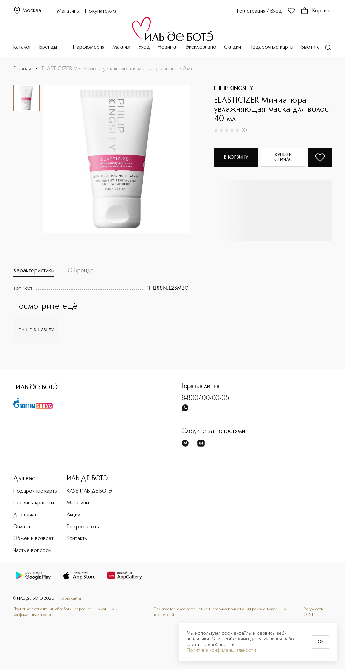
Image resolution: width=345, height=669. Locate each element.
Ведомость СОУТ (313, 612)
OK (321, 642)
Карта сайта (70, 598)
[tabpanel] (100, 288)
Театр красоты (83, 527)
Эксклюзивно (201, 47)
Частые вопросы (32, 550)
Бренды (48, 47)
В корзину (236, 157)
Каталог (22, 47)
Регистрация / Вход (259, 11)
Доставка (24, 515)
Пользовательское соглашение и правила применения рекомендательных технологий (220, 612)
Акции (73, 515)
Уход (144, 47)
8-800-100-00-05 (205, 398)
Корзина (316, 11)
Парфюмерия (88, 47)
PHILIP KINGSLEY (233, 88)
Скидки (232, 47)
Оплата (21, 527)
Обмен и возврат (33, 538)
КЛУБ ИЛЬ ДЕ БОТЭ (89, 491)
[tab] (33, 272)
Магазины (68, 11)
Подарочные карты (271, 47)
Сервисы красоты (33, 503)
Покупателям (100, 11)
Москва (27, 10)
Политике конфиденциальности (221, 650)
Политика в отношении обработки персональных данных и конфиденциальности (65, 612)
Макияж (121, 47)
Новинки (168, 47)
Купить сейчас (283, 157)
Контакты (77, 538)
